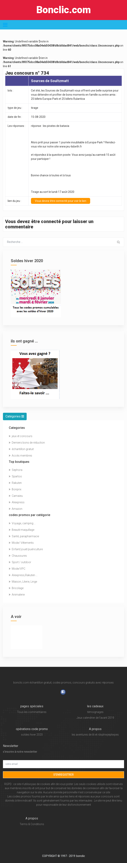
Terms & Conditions (32, 824)
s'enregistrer (63, 774)
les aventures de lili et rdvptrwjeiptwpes (95, 734)
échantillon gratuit (21, 449)
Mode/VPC (17, 568)
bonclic (80, 856)
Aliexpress (16, 502)
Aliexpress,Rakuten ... (23, 575)
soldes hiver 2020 (32, 734)
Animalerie (17, 594)
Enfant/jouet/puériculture (26, 549)
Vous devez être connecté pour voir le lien (60, 200)
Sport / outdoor (20, 562)
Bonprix (15, 489)
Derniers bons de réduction (27, 442)
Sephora (15, 469)
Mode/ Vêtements (21, 542)
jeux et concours (20, 436)
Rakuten (15, 482)
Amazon (15, 508)
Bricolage (16, 588)
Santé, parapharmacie (24, 536)
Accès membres (20, 455)
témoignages (95, 712)
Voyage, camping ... (22, 523)
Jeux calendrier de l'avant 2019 (95, 717)
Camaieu (16, 495)
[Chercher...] (58, 242)
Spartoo (15, 476)
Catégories (14, 416)
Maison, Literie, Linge (23, 581)
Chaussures (18, 555)
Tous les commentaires (31, 712)
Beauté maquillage (21, 529)
